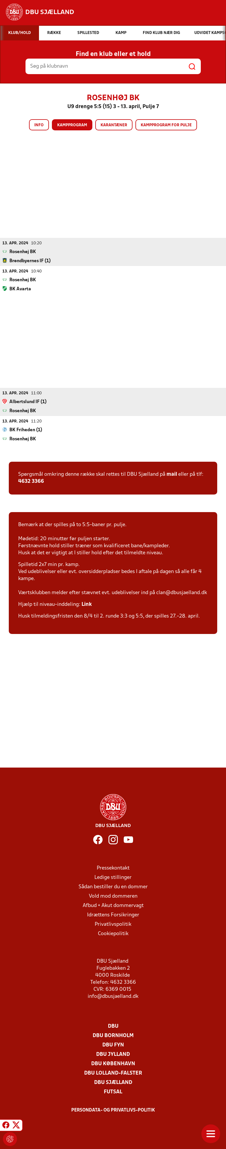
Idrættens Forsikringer (113, 914)
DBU (113, 1026)
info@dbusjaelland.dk (113, 996)
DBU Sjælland (113, 1082)
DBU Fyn (113, 1044)
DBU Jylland (113, 1054)
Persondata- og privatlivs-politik (113, 1110)
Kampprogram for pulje (166, 125)
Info (39, 125)
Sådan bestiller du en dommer (113, 886)
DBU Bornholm (113, 1035)
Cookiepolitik (113, 933)
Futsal (113, 1091)
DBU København (113, 1063)
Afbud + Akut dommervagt (113, 905)
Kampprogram (72, 125)
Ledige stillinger (113, 877)
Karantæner (114, 125)
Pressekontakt (113, 867)
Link (86, 604)
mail (171, 474)
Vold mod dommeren (113, 896)
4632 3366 (31, 481)
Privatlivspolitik (113, 924)
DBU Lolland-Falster (113, 1072)
